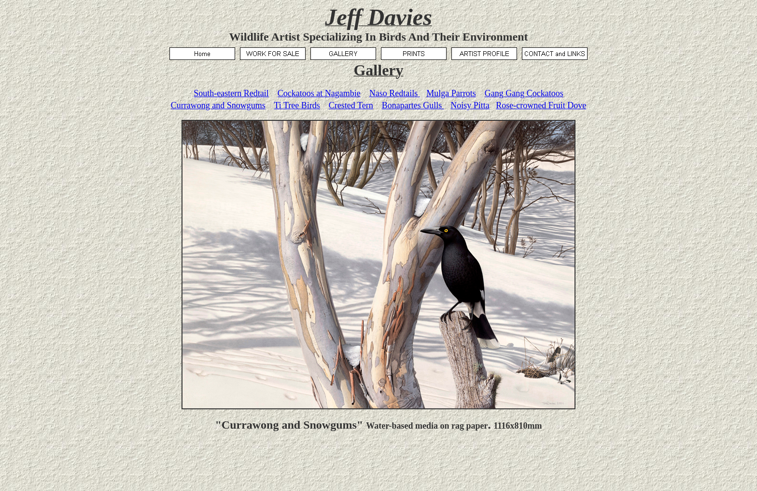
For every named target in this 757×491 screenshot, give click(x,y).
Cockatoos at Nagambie (319, 93)
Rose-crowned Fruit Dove (541, 105)
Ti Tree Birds (297, 105)
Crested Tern (351, 105)
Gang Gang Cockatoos (524, 93)
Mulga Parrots (451, 93)
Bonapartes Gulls (413, 105)
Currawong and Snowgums (218, 105)
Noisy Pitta (470, 105)
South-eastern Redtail (231, 93)
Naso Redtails (394, 93)
